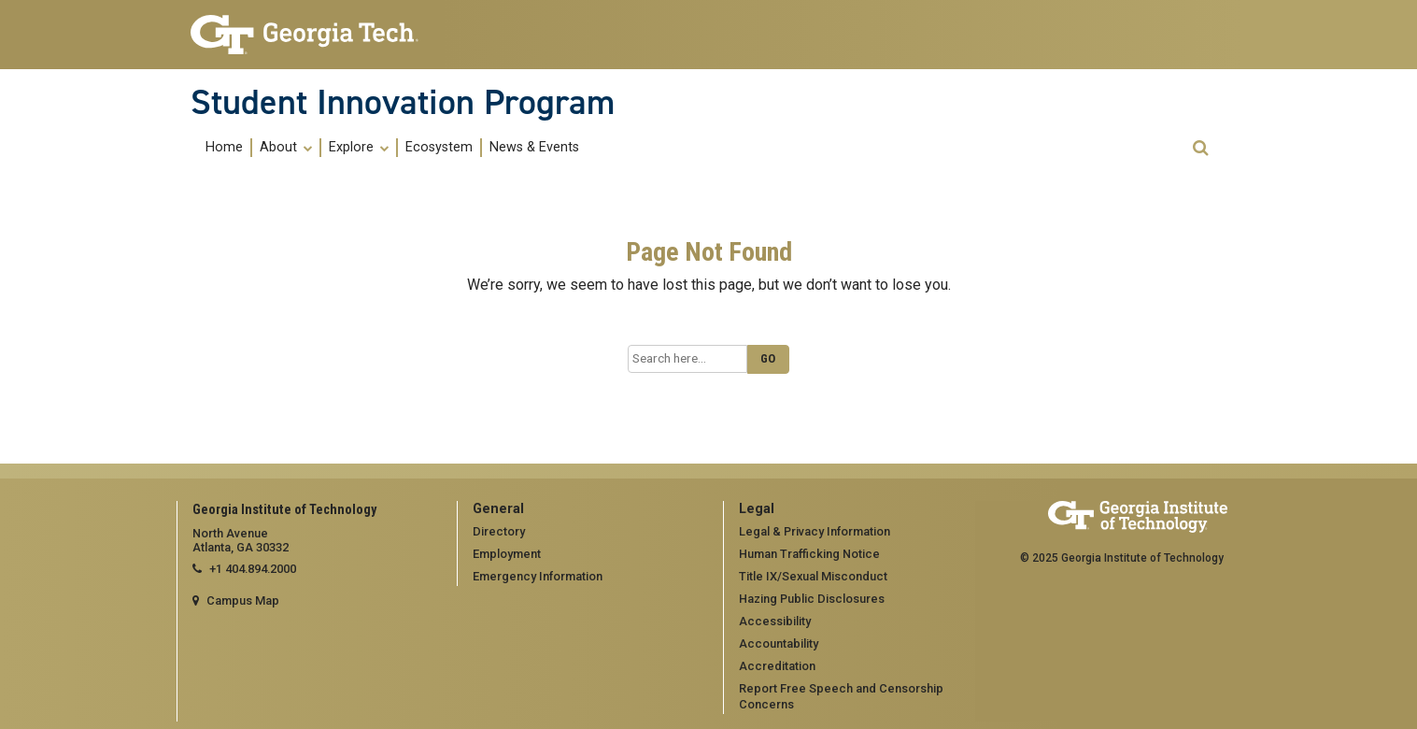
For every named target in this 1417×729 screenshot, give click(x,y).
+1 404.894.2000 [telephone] (252, 569)
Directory (499, 531)
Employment (507, 554)
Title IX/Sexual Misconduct (813, 576)
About (286, 147)
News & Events (534, 147)
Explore (359, 147)
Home (224, 147)
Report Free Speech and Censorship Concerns (841, 696)
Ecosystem (439, 147)
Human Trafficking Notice (809, 554)
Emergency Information (537, 576)
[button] (1200, 148)
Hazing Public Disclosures (812, 599)
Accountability (778, 643)
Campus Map (242, 600)
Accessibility (775, 621)
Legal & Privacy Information (814, 531)
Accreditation (777, 666)
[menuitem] (225, 147)
